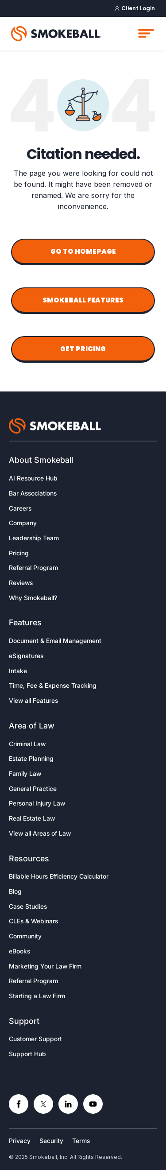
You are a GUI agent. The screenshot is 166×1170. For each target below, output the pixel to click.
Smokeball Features (83, 300)
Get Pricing (83, 348)
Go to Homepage (83, 251)
